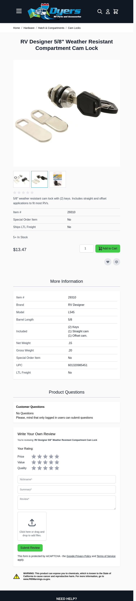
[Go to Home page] (54, 11)
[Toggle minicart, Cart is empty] (116, 11)
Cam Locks (74, 27)
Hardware (28, 27)
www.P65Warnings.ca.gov (36, 579)
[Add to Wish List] (107, 261)
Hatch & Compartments (51, 27)
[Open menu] (19, 11)
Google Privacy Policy (79, 556)
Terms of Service (106, 556)
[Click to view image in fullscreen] (66, 113)
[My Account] (108, 11)
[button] (24, 192)
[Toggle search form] (100, 11)
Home (16, 27)
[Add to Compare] (116, 261)
